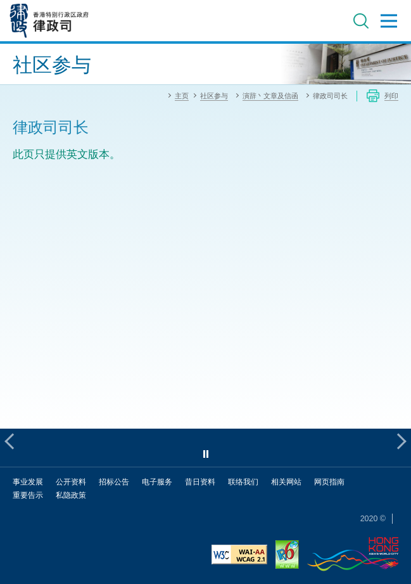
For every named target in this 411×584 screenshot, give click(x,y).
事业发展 (28, 481)
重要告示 (28, 495)
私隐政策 (71, 495)
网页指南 (329, 481)
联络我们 (243, 481)
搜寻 (360, 20)
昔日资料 (200, 481)
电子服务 (157, 481)
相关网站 (286, 481)
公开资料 (71, 481)
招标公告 (114, 481)
